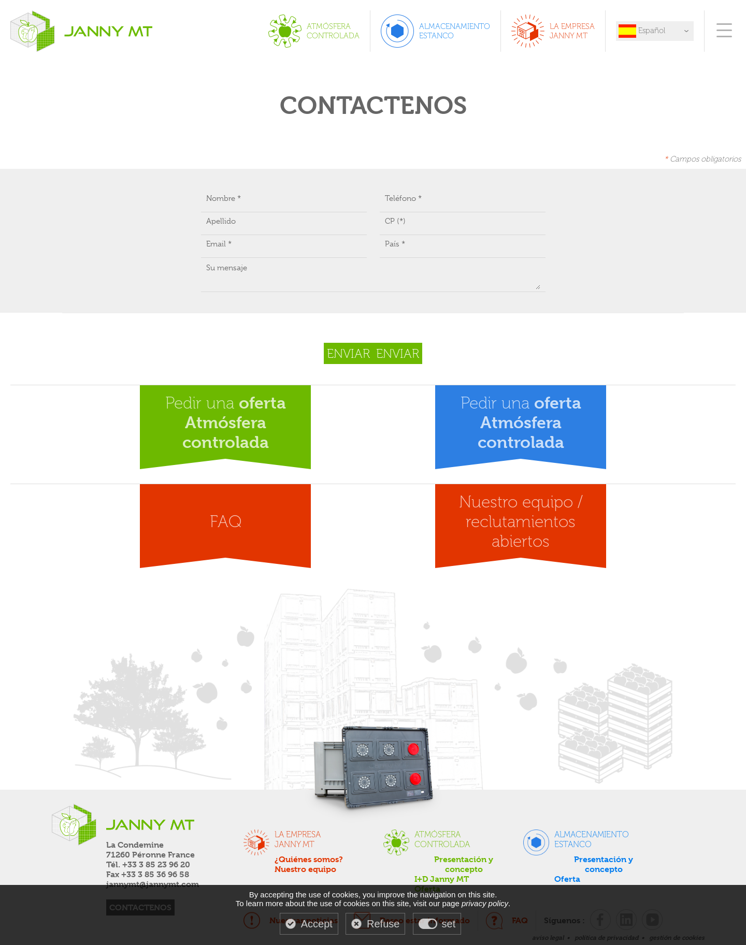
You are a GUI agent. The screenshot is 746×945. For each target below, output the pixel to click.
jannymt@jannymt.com (152, 884)
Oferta (567, 879)
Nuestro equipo (305, 869)
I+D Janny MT (441, 879)
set (449, 923)
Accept (317, 923)
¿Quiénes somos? (309, 859)
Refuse (383, 923)
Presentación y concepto (463, 864)
